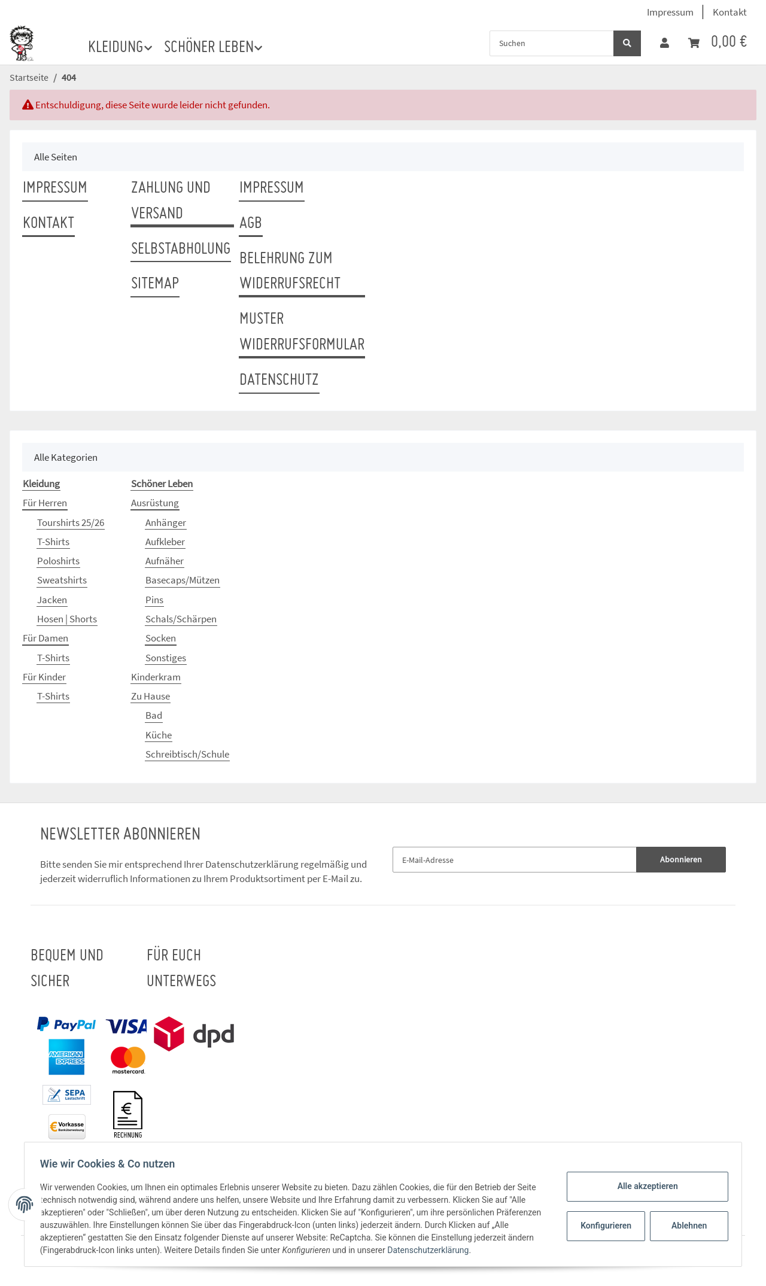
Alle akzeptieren (643, 1186)
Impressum (670, 12)
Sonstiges (165, 657)
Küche (158, 734)
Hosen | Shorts (67, 618)
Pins (154, 599)
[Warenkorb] (717, 42)
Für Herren (45, 502)
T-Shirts (53, 541)
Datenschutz (279, 380)
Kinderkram (156, 676)
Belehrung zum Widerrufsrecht (290, 272)
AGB (250, 224)
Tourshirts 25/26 (70, 522)
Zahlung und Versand (171, 201)
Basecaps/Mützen (182, 579)
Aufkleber (165, 541)
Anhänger (165, 522)
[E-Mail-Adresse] (515, 859)
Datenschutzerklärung (252, 864)
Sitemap (155, 284)
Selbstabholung (180, 249)
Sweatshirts (62, 579)
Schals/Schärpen (181, 618)
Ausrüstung (155, 502)
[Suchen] (552, 43)
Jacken (52, 599)
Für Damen (45, 637)
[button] (665, 43)
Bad (153, 715)
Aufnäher (164, 560)
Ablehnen (685, 1225)
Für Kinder (44, 676)
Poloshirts (58, 560)
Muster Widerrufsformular (301, 332)
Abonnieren (681, 859)
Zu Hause (150, 696)
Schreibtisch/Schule (187, 754)
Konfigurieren (603, 1225)
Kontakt (730, 12)
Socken (160, 637)
